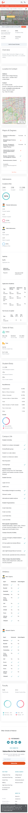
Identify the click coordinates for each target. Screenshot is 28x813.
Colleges (7, 6)
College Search (18, 775)
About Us (17, 796)
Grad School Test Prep (7, 777)
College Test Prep (6, 775)
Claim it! (24, 27)
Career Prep (5, 780)
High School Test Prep (7, 785)
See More (14, 172)
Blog (16, 804)
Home (2, 6)
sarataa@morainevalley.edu (13, 88)
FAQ (16, 801)
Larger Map (21, 122)
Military (4, 782)
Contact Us (17, 799)
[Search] (21, 2)
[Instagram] (19, 742)
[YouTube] (16, 742)
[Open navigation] (24, 2)
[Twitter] (8, 742)
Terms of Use (5, 803)
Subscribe (14, 763)
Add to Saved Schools (14, 44)
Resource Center (19, 782)
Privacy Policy (5, 801)
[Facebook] (12, 742)
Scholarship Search (19, 780)
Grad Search (18, 777)
